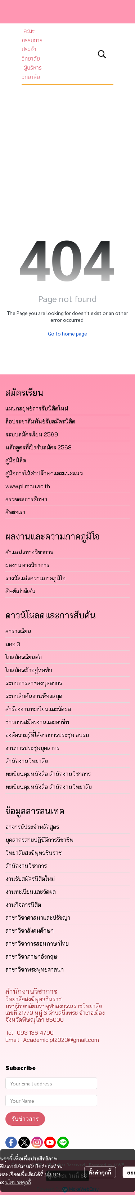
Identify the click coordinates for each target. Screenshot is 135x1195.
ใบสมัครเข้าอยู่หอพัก (28, 670)
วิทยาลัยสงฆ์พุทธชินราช (33, 852)
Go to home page (67, 333)
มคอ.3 (12, 644)
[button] (102, 54)
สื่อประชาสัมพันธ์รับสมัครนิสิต (40, 421)
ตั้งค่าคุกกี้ (100, 1172)
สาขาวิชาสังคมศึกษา (29, 930)
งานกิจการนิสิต (23, 904)
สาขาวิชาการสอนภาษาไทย (37, 943)
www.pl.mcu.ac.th (27, 486)
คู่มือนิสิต (15, 460)
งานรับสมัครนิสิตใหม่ (30, 878)
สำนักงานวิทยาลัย (26, 760)
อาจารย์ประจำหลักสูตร (32, 826)
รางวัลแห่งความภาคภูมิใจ (35, 578)
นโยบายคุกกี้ (18, 1182)
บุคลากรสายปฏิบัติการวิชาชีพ (39, 839)
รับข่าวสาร (25, 1119)
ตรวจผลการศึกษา (26, 499)
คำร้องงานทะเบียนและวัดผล (38, 708)
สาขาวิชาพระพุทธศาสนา (34, 969)
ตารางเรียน (18, 631)
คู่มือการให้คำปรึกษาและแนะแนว (44, 473)
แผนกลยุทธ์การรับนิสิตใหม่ (36, 408)
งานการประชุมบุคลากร (32, 747)
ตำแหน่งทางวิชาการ (29, 552)
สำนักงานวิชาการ (26, 865)
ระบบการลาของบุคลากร (33, 683)
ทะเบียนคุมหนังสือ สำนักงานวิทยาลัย (48, 786)
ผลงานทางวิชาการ (27, 565)
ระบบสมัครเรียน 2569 (31, 434)
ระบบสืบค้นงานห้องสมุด (33, 695)
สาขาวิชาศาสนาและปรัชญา (37, 917)
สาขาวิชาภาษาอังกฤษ (31, 956)
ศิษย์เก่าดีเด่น (20, 591)
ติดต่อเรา (15, 512)
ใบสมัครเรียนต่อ (23, 657)
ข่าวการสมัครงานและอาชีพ (37, 721)
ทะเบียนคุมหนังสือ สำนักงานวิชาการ (48, 773)
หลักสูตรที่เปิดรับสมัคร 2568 (38, 447)
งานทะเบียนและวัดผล (30, 891)
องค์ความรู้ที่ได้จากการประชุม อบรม (47, 734)
